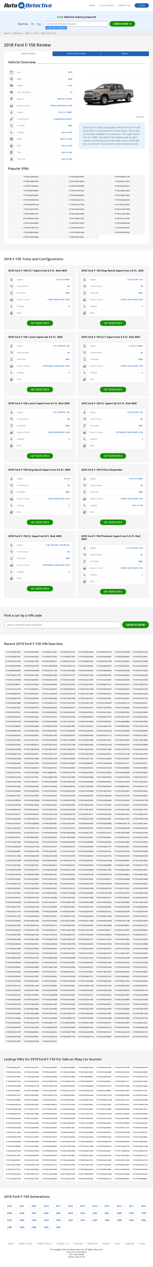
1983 (33, 1229)
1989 (106, 1222)
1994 (46, 1222)
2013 (106, 1208)
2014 (94, 1208)
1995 (33, 1222)
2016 (70, 1208)
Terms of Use (25, 1246)
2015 (82, 1208)
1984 (21, 1229)
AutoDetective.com (28, 5)
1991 (82, 1222)
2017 (58, 1208)
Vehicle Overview (28, 54)
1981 (58, 1229)
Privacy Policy (44, 1246)
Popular (78, 1246)
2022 (9, 1208)
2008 (21, 1215)
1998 (143, 1215)
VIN (32, 23)
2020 (33, 1208)
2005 (58, 1215)
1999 (131, 1215)
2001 (106, 1215)
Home (92, 5)
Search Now (121, 23)
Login (142, 5)
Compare (129, 1246)
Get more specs (40, 325)
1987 (131, 1222)
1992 (70, 1222)
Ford (70, 81)
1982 (46, 1229)
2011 (131, 1208)
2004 (70, 1215)
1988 (119, 1222)
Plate (39, 23)
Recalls (125, 54)
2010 (143, 1208)
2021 (21, 1208)
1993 (58, 1222)
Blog (117, 1246)
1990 (94, 1222)
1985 (9, 1229)
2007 (33, 1215)
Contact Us (124, 5)
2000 (119, 1215)
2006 (46, 1215)
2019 (46, 1208)
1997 (9, 1222)
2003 (82, 1215)
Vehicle (76, 54)
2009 (9, 1215)
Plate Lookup (106, 5)
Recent (106, 1246)
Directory (92, 1246)
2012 (119, 1208)
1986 (143, 1222)
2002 (94, 1215)
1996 (21, 1222)
